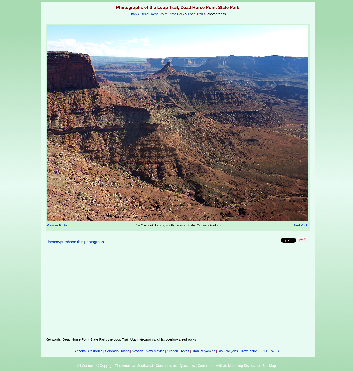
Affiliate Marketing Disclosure (238, 366)
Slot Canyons (228, 351)
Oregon (172, 351)
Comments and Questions (175, 366)
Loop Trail (195, 14)
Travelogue (248, 351)
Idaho (125, 351)
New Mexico (155, 351)
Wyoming (208, 351)
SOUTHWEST (270, 351)
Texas (184, 351)
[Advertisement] (178, 294)
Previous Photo (57, 225)
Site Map (269, 366)
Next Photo (301, 225)
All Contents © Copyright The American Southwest (115, 366)
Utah (133, 14)
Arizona (80, 351)
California (95, 351)
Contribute (205, 366)
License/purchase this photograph (75, 242)
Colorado (112, 351)
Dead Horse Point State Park (162, 14)
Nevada (138, 351)
